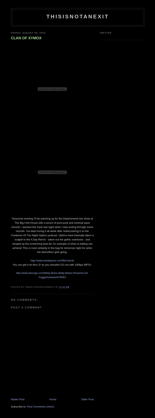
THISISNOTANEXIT (77, 17)
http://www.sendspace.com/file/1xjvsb (52, 260)
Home (53, 399)
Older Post (87, 399)
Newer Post (17, 399)
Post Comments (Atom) (40, 406)
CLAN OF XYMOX (26, 38)
